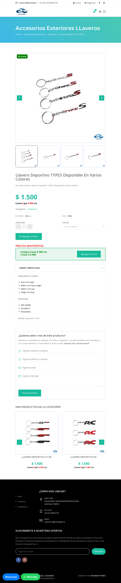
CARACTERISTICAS (29, 268)
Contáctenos (22, 507)
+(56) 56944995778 (48, 3)
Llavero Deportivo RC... (84, 457)
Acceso (77, 3)
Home (19, 34)
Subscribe (98, 551)
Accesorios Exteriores (35, 34)
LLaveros (52, 34)
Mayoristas (11, 576)
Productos (21, 501)
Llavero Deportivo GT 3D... (37, 457)
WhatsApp (30, 576)
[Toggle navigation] (104, 12)
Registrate (89, 3)
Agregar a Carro (28, 236)
